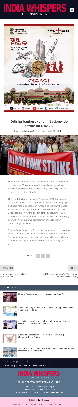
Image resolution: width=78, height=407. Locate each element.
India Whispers (42, 400)
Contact (25, 404)
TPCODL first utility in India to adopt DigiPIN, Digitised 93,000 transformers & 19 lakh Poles (46, 349)
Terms (33, 404)
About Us (16, 404)
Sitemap (48, 404)
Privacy (41, 404)
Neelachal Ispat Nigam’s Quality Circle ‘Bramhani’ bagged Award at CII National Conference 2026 (44, 322)
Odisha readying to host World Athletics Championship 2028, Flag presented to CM (45, 308)
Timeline (57, 404)
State (59, 131)
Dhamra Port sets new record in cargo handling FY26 (41, 294)
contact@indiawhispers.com (51, 392)
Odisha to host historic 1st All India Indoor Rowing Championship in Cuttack (41, 336)
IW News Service (32, 131)
